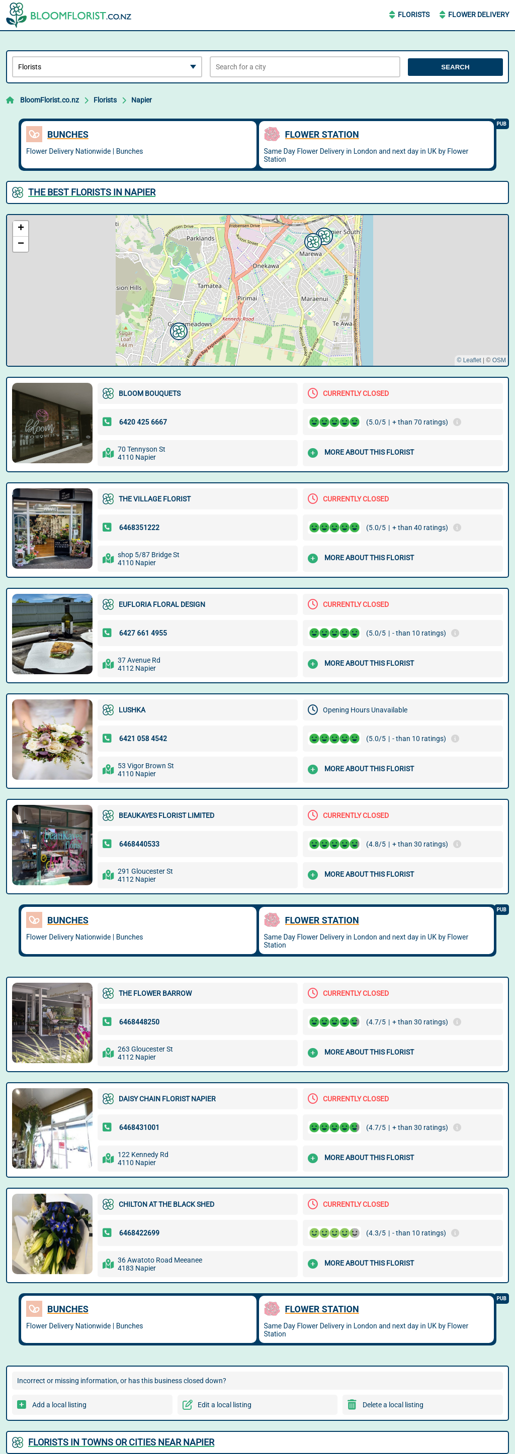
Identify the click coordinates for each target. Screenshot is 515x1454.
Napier (141, 100)
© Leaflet (469, 360)
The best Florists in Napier (91, 192)
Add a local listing (59, 1405)
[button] (177, 330)
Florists (414, 15)
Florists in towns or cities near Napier (121, 1442)
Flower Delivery (478, 15)
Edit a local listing (224, 1405)
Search (455, 67)
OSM (499, 360)
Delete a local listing (393, 1405)
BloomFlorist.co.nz (49, 100)
